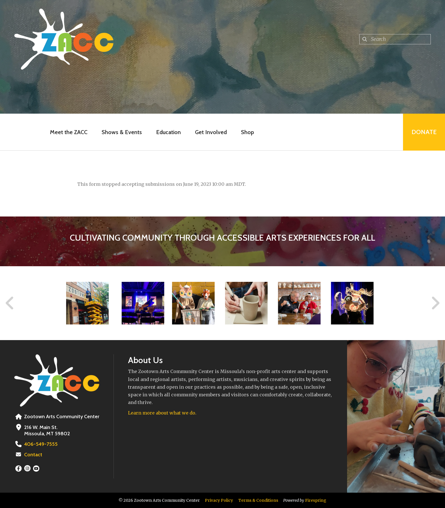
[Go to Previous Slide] (10, 303)
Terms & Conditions (258, 500)
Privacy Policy (219, 500)
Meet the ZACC (68, 132)
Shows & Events (122, 132)
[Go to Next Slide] (435, 303)
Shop (247, 132)
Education (168, 132)
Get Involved (211, 132)
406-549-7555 (41, 444)
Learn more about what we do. (162, 413)
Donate (424, 132)
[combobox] (395, 39)
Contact (33, 454)
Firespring (315, 500)
